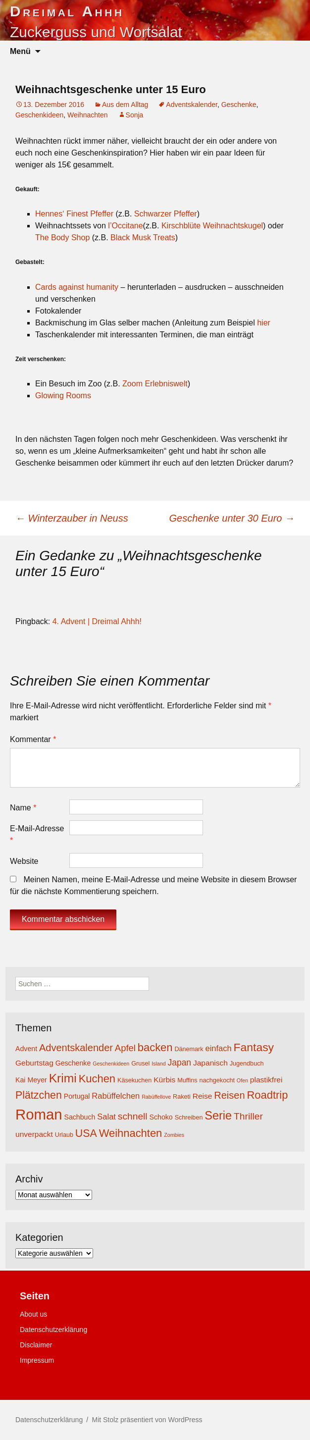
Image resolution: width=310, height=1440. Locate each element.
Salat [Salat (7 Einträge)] (106, 1116)
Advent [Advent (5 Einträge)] (26, 1049)
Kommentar (33, 739)
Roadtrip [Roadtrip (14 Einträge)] (267, 1095)
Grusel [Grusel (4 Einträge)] (140, 1063)
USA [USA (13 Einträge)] (86, 1133)
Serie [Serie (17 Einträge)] (218, 1115)
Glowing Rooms (63, 395)
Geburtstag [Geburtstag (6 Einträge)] (34, 1063)
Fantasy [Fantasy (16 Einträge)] (254, 1047)
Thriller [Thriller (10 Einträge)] (248, 1116)
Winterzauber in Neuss (71, 518)
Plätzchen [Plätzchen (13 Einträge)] (38, 1095)
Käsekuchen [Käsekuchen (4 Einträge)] (134, 1080)
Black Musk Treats (142, 237)
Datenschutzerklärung (53, 1329)
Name (23, 807)
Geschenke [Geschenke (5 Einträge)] (73, 1063)
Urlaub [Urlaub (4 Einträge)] (64, 1134)
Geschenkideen (39, 115)
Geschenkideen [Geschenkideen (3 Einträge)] (111, 1064)
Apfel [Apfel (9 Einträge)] (125, 1048)
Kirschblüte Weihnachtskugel (212, 225)
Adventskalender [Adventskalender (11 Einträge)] (76, 1047)
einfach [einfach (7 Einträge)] (218, 1048)
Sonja (135, 115)
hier (263, 323)
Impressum (37, 1360)
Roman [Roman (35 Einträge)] (38, 1114)
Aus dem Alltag (125, 104)
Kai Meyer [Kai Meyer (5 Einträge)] (31, 1080)
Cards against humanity (76, 287)
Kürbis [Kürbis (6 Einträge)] (164, 1079)
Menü (20, 51)
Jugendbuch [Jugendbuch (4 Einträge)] (247, 1063)
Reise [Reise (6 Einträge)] (202, 1096)
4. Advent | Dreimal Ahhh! (97, 621)
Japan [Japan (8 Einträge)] (179, 1062)
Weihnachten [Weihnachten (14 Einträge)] (130, 1133)
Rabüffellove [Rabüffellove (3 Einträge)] (156, 1097)
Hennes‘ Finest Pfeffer (74, 214)
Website (24, 861)
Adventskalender (191, 104)
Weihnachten (87, 115)
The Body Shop (62, 237)
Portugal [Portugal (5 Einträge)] (77, 1096)
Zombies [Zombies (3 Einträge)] (174, 1135)
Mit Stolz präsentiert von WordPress (147, 1420)
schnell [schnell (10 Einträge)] (133, 1116)
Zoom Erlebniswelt (155, 383)
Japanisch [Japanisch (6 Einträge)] (210, 1063)
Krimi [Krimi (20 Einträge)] (63, 1078)
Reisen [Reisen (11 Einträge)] (229, 1095)
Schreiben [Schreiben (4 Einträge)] (189, 1117)
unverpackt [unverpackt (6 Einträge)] (34, 1134)
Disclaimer (36, 1345)
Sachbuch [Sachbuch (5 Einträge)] (79, 1117)
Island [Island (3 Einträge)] (158, 1064)
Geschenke (239, 104)
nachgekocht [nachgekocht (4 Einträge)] (217, 1080)
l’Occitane (125, 225)
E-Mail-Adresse (37, 834)
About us (33, 1314)
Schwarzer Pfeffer (165, 214)
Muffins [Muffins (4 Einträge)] (187, 1080)
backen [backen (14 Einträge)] (155, 1047)
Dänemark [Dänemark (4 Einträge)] (188, 1049)
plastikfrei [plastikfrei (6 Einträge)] (266, 1079)
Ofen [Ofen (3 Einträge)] (242, 1080)
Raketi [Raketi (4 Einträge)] (182, 1096)
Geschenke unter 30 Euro (232, 518)
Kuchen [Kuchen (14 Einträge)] (97, 1078)
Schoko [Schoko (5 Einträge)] (161, 1117)
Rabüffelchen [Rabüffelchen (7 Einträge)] (116, 1095)
